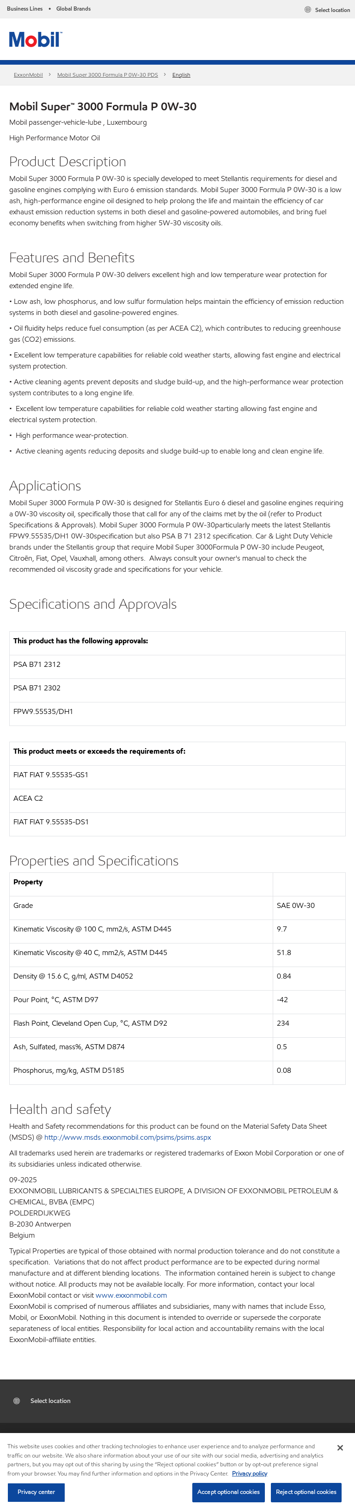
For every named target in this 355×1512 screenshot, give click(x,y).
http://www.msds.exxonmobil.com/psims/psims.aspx (127, 1137)
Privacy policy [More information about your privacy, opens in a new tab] (249, 1474)
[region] (177, 1472)
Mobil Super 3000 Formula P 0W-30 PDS (107, 75)
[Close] (340, 1448)
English (181, 75)
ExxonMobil (28, 75)
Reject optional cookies (306, 1492)
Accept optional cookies (228, 1492)
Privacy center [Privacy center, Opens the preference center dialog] (36, 1492)
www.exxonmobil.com (131, 1295)
